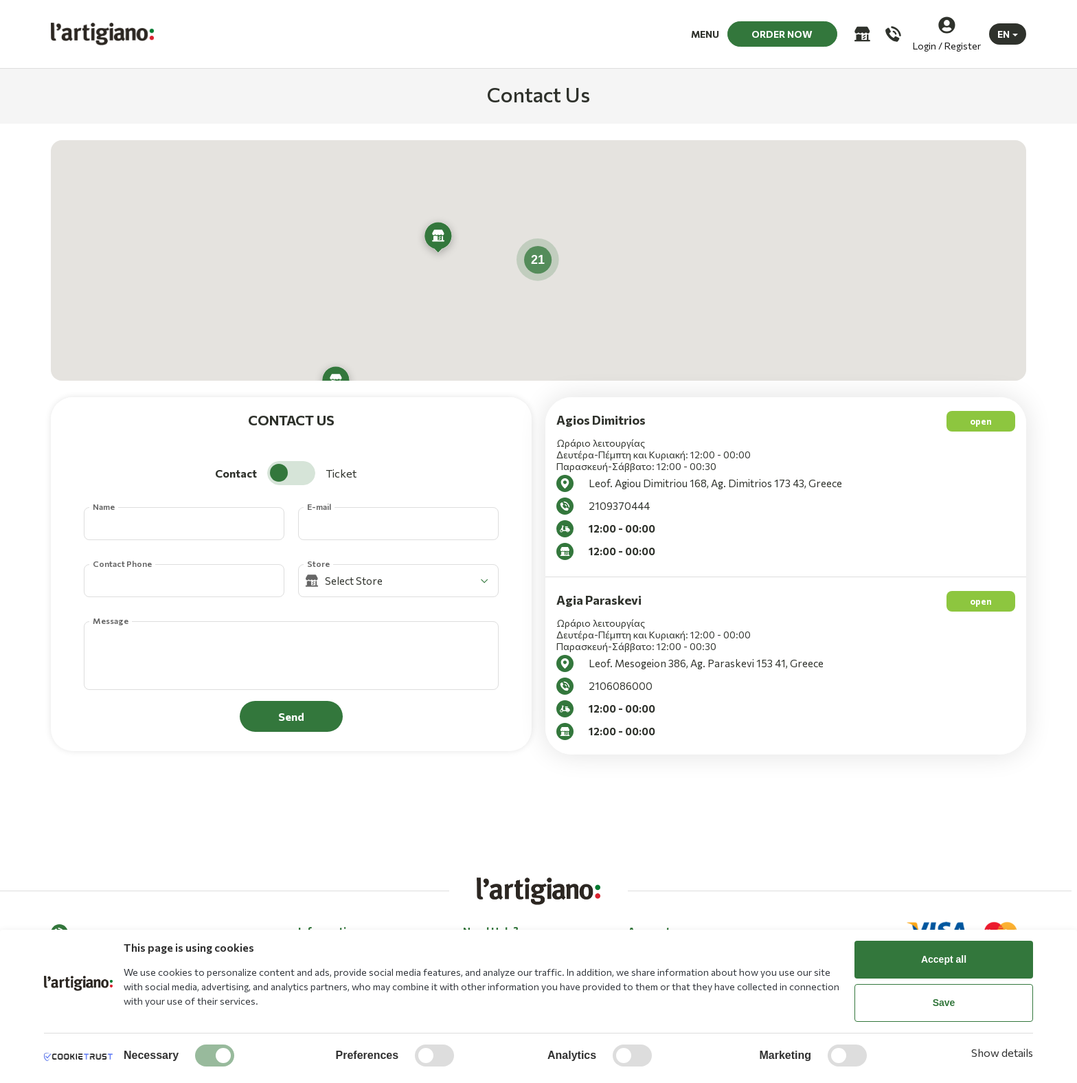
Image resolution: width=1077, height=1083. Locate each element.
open (981, 421)
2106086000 (621, 686)
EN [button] (1003, 34)
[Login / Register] (947, 34)
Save (944, 1002)
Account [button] (649, 889)
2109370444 (619, 506)
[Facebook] (61, 929)
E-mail (319, 506)
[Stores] (861, 34)
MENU (705, 34)
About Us (319, 914)
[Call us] (892, 34)
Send (291, 716)
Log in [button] (640, 914)
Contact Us (488, 914)
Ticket (341, 473)
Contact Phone (122, 563)
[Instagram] (90, 929)
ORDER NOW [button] (782, 34)
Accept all (943, 959)
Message (110, 620)
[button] (438, 239)
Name (104, 506)
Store (318, 563)
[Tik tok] (119, 929)
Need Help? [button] (491, 889)
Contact (236, 473)
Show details (1002, 1052)
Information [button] (328, 889)
